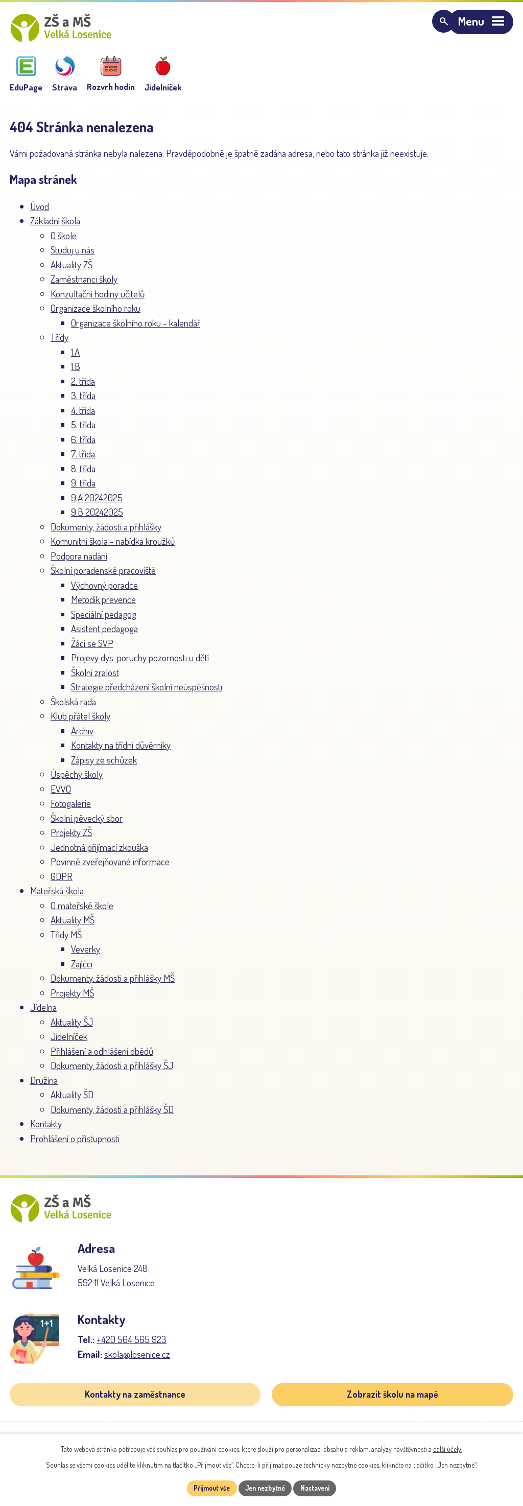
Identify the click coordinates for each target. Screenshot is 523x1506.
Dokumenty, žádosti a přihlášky (106, 532)
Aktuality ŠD (72, 1100)
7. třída (83, 459)
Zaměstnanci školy (84, 284)
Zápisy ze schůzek (104, 765)
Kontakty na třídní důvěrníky (121, 750)
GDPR (62, 881)
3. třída (83, 401)
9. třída (83, 488)
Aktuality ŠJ (72, 1027)
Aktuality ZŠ (71, 270)
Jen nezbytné (265, 1488)
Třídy (59, 342)
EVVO (61, 794)
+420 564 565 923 (132, 1350)
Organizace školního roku (95, 313)
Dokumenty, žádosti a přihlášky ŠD (112, 1114)
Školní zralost (95, 677)
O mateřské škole (82, 911)
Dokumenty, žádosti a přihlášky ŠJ (112, 1070)
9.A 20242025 (97, 503)
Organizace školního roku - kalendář (135, 328)
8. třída (83, 474)
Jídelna (43, 1012)
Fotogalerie (71, 808)
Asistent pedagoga (104, 634)
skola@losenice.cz (137, 1365)
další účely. (447, 1448)
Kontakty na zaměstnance (135, 1405)
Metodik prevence (103, 604)
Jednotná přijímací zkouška (99, 852)
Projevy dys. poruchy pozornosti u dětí (140, 663)
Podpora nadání (79, 561)
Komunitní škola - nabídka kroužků (113, 546)
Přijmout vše (207, 1488)
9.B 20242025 (97, 517)
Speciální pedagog (103, 619)
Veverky (85, 954)
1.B (75, 371)
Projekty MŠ (72, 998)
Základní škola (55, 226)
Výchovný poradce (104, 590)
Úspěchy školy (77, 779)
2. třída (83, 386)
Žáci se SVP (92, 648)
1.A (75, 357)
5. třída (83, 430)
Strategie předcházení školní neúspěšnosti (146, 692)
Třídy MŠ (66, 940)
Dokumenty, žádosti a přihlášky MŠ (113, 983)
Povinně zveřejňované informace (110, 867)
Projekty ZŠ (71, 837)
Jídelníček (69, 1041)
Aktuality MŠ (72, 925)
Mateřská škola (57, 896)
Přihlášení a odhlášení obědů (102, 1056)
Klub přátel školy (80, 721)
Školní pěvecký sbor (87, 823)
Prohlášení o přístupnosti (75, 1144)
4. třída (83, 415)
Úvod (39, 211)
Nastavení (320, 1488)
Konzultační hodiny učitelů (98, 299)
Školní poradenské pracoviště (103, 575)
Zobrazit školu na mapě (392, 1405)
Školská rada (73, 707)
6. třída (83, 444)
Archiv (82, 736)
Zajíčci (81, 969)
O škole (64, 241)
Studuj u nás (72, 255)
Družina (44, 1085)
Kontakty (46, 1129)
